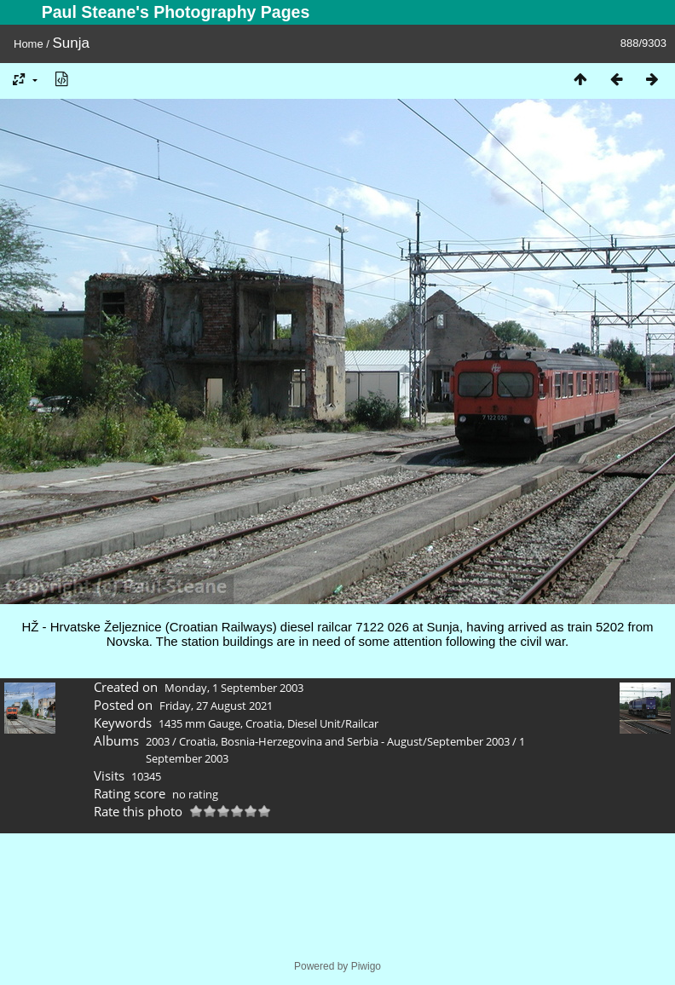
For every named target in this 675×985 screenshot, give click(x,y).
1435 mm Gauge (199, 723)
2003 (158, 741)
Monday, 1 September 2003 (233, 687)
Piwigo (366, 966)
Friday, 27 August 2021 (216, 705)
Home (28, 43)
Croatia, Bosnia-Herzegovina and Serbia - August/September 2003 (344, 741)
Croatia (263, 723)
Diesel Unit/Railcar (332, 723)
